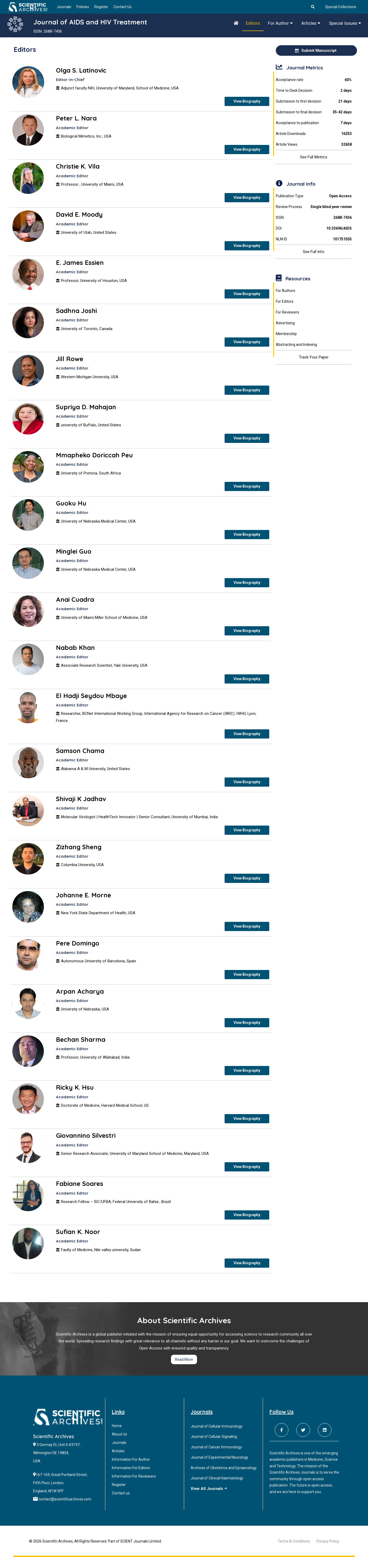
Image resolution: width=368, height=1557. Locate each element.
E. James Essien (80, 262)
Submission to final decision (314, 112)
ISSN (314, 217)
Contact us (121, 1493)
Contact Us (122, 7)
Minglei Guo (73, 551)
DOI (314, 228)
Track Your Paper (314, 357)
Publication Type (314, 196)
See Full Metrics (313, 157)
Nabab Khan (75, 647)
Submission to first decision (314, 101)
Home (117, 1426)
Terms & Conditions (294, 1541)
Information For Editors (131, 1468)
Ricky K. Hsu (75, 1087)
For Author (280, 23)
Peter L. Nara (76, 118)
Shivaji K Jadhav (81, 799)
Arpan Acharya (80, 991)
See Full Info (313, 251)
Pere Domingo (77, 943)
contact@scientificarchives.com (65, 1499)
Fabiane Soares (79, 1183)
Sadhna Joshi (76, 311)
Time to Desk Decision (314, 90)
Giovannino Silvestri (86, 1135)
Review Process (314, 207)
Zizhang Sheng (78, 847)
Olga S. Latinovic (81, 70)
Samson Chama (80, 751)
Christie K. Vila (78, 166)
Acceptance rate (314, 80)
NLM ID (314, 239)
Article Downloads (314, 134)
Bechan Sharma (80, 1039)
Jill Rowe (69, 359)
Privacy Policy (328, 1541)
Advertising (285, 323)
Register (101, 7)
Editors (253, 23)
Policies (82, 7)
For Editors (284, 301)
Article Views (314, 144)
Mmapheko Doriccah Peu (94, 455)
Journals (64, 7)
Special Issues (345, 23)
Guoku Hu (71, 503)
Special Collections (340, 7)
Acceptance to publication (314, 123)
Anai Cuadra (75, 599)
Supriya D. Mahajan (86, 407)
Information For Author (131, 1459)
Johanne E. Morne (83, 895)
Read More (184, 1359)
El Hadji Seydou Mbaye (91, 696)
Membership (286, 334)
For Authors (285, 291)
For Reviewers (287, 312)
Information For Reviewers (134, 1476)
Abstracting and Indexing (296, 344)
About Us (119, 1434)
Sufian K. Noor (78, 1232)
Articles (310, 23)
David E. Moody (79, 214)
